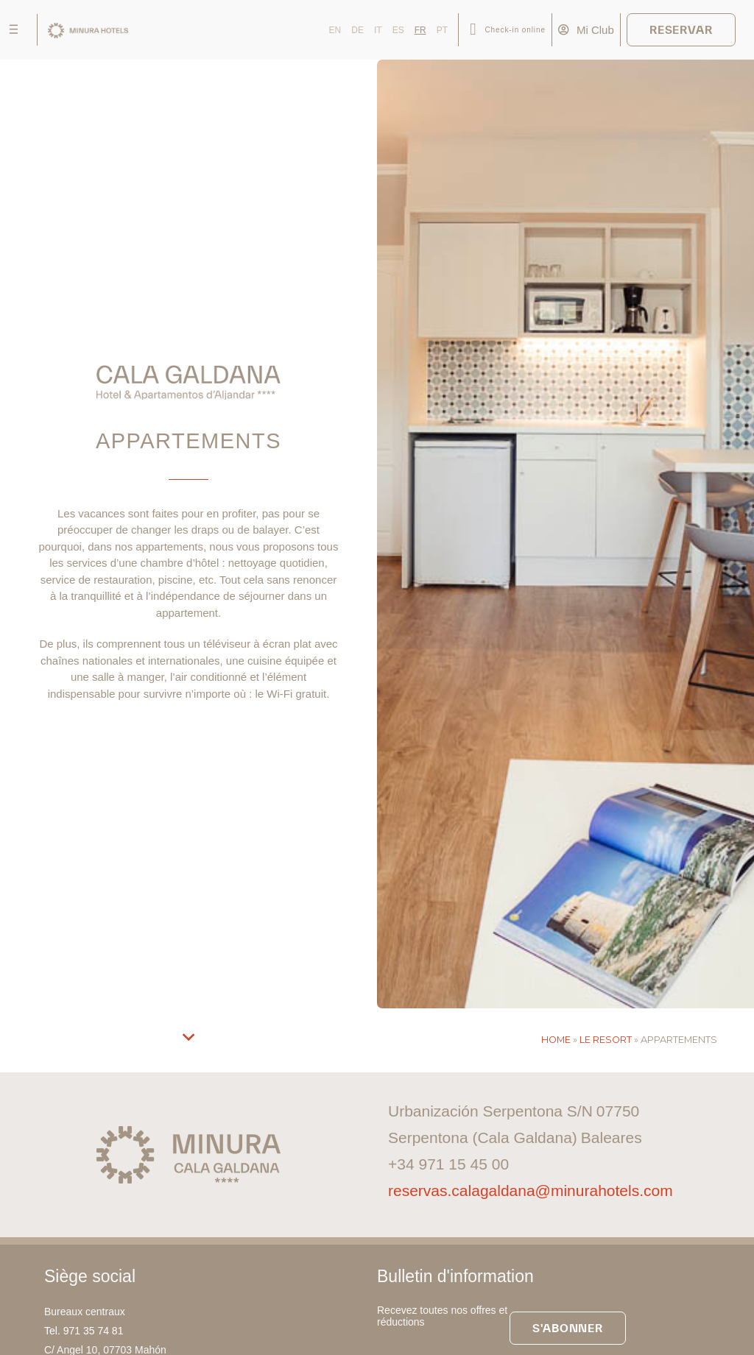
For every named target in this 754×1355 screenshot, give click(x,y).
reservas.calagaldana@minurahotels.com (530, 1190)
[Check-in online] (473, 29)
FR (420, 30)
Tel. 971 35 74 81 (83, 1331)
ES (398, 30)
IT (378, 30)
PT (442, 30)
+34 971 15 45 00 (448, 1164)
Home (556, 1039)
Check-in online (515, 30)
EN (335, 30)
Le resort (605, 1039)
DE (357, 30)
